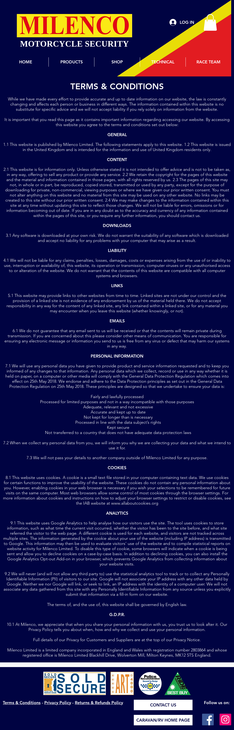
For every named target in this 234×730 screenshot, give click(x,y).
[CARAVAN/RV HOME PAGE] (163, 720)
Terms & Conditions (22, 702)
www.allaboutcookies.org (134, 503)
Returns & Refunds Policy (99, 702)
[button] (210, 22)
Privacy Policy (57, 702)
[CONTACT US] (163, 705)
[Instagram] (225, 719)
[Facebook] (208, 719)
